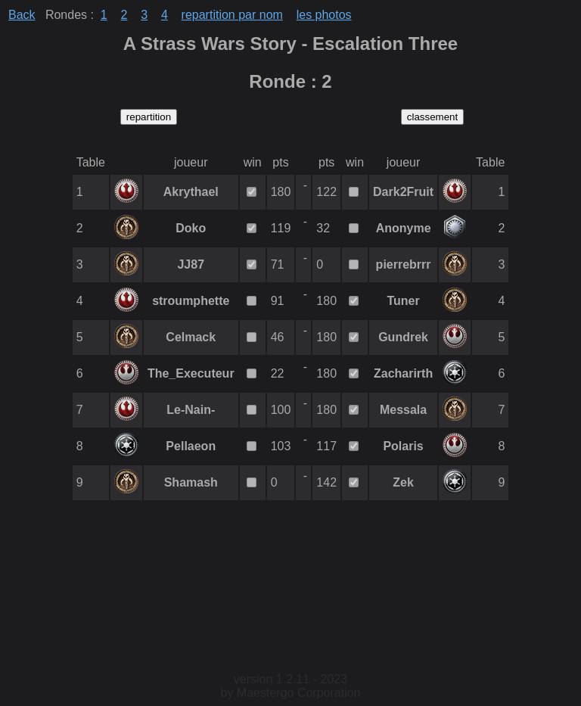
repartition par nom (232, 14)
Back (22, 14)
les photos (324, 14)
